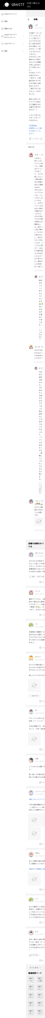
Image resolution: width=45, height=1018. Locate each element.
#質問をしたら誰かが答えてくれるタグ (35, 131)
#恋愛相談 (33, 125)
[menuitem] (13, 14)
